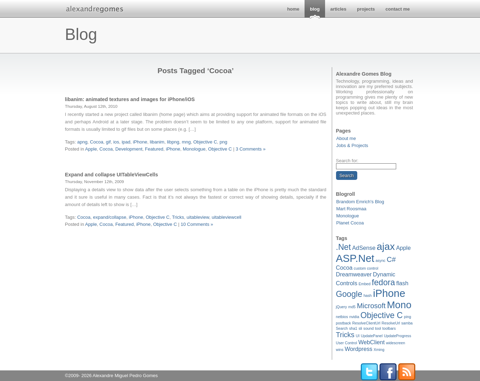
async (381, 260)
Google (349, 294)
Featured (154, 149)
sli (360, 328)
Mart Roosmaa (351, 208)
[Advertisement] (195, 161)
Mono (399, 304)
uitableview (198, 217)
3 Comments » (251, 149)
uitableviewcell (226, 217)
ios (116, 142)
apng (82, 142)
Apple (403, 248)
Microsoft (371, 306)
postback (343, 323)
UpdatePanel (372, 336)
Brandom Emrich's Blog (360, 201)
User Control (346, 343)
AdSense (364, 248)
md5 (352, 307)
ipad (126, 142)
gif (108, 142)
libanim (157, 142)
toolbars (389, 328)
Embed (365, 284)
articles (338, 9)
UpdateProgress (397, 336)
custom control (366, 268)
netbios (342, 317)
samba (407, 323)
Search (342, 328)
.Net (343, 247)
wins (339, 349)
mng (186, 142)
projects (366, 9)
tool (378, 328)
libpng (173, 142)
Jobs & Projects (352, 145)
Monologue (347, 215)
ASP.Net (355, 258)
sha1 (353, 328)
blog (314, 9)
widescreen (395, 343)
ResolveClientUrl (366, 323)
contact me (398, 9)
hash (368, 295)
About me (346, 138)
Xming (379, 349)
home (293, 9)
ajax (386, 246)
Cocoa (344, 267)
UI (358, 336)
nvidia (354, 317)
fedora (383, 282)
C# (391, 259)
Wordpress (358, 349)
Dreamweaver (354, 274)
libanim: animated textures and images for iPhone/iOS (130, 99)
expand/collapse (109, 217)
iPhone (389, 293)
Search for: (347, 160)
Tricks (345, 335)
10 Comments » (197, 224)
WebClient (371, 342)
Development (129, 149)
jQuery (341, 307)
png (223, 142)
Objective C (381, 315)
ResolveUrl (391, 323)
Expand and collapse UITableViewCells (111, 174)
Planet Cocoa (350, 222)
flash (402, 283)
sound (368, 328)
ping (407, 317)
